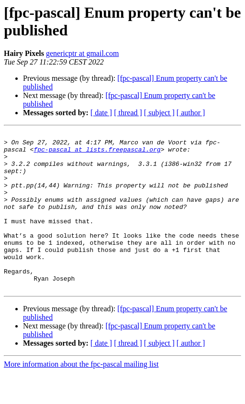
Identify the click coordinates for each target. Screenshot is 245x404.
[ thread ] (128, 113)
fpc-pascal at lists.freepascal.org (96, 153)
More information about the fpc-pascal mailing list (81, 396)
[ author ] (191, 113)
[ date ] (101, 113)
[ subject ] (159, 113)
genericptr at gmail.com (82, 53)
